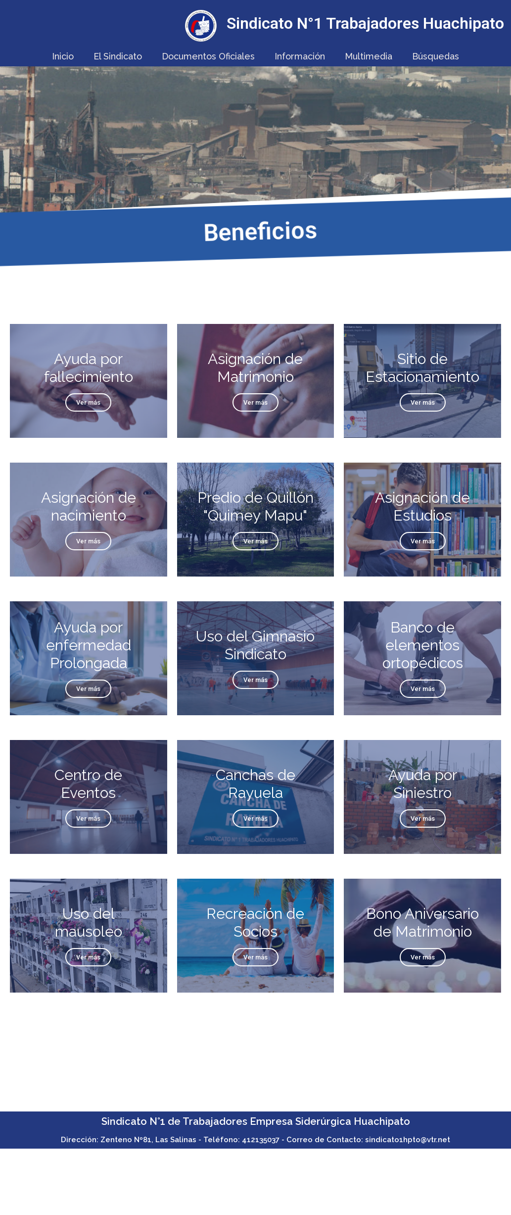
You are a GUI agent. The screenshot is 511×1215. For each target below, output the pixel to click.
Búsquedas (435, 56)
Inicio (63, 56)
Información (300, 56)
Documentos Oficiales (208, 56)
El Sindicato (117, 56)
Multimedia (368, 56)
